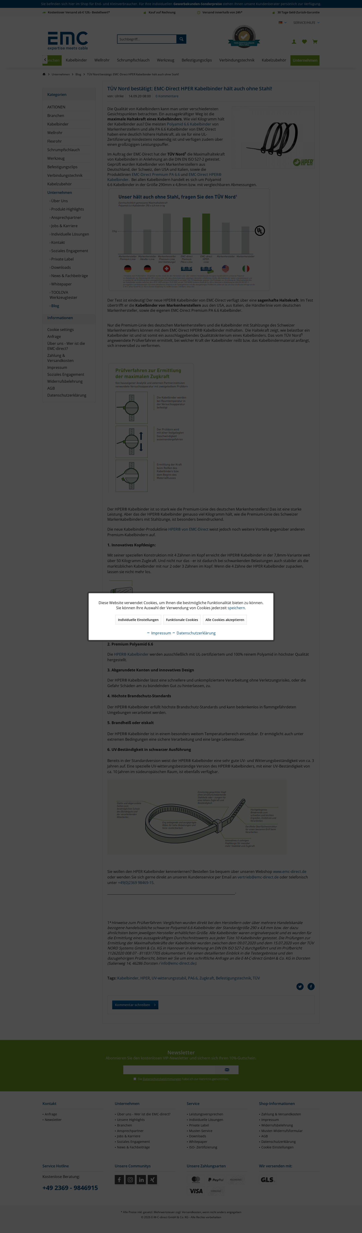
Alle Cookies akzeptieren (224, 619)
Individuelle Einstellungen (138, 619)
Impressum (159, 632)
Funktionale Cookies (182, 619)
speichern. (237, 607)
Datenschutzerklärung (194, 632)
